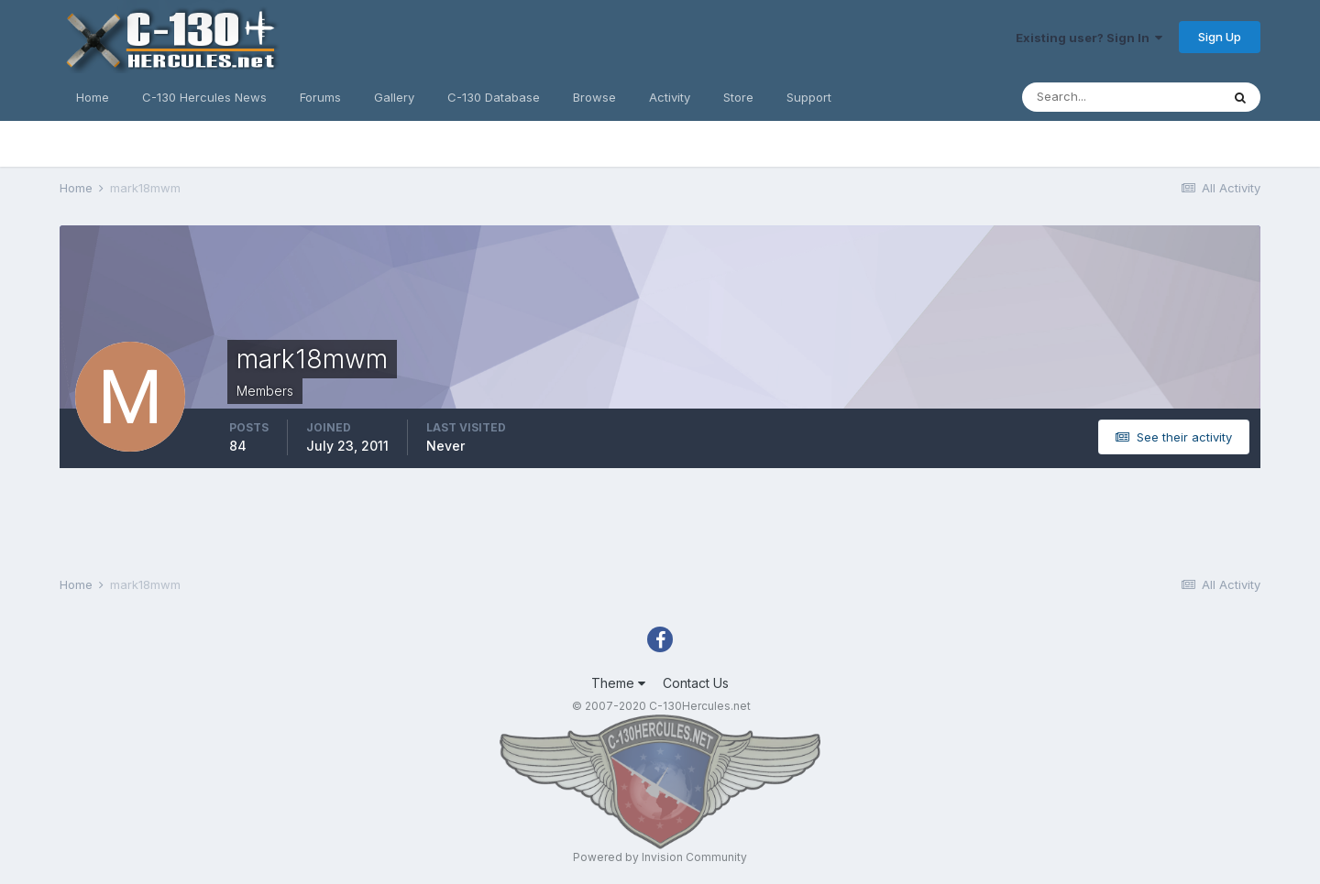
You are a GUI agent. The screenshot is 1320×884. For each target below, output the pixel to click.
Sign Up (1219, 36)
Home (92, 97)
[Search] (1121, 97)
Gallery (394, 97)
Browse (594, 97)
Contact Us (696, 683)
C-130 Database (493, 97)
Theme (618, 683)
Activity (669, 97)
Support (808, 97)
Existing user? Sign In (1089, 37)
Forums (320, 97)
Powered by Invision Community (660, 857)
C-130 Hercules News (204, 97)
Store (738, 97)
